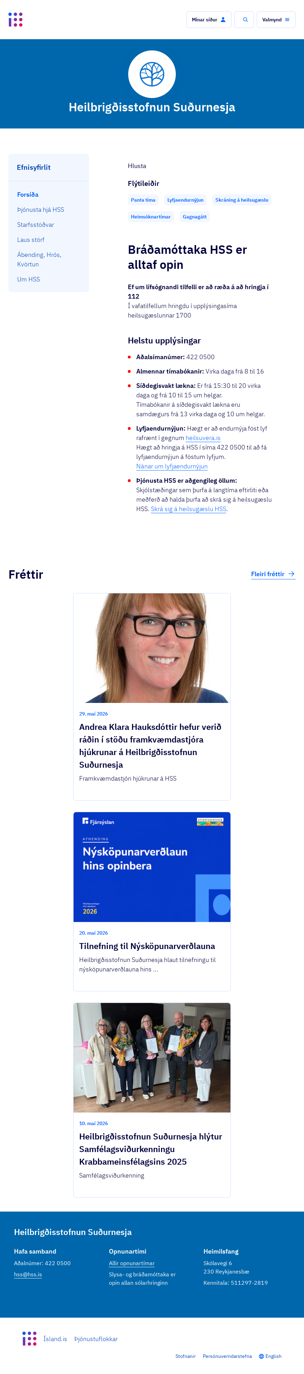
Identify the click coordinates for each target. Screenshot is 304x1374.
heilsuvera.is (203, 438)
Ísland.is (55, 1339)
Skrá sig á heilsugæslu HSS (188, 509)
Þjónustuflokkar (96, 1339)
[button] (209, 19)
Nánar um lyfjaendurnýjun (172, 466)
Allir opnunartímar (132, 1263)
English (273, 1356)
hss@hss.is (28, 1274)
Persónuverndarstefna (227, 1356)
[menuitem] (49, 194)
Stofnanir (185, 1356)
